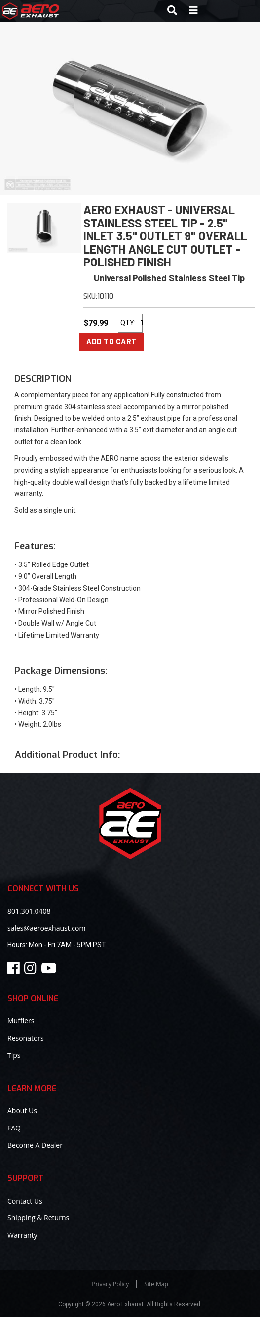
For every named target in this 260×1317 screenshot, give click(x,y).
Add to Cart (111, 341)
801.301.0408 (28, 911)
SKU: (90, 296)
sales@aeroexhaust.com (46, 928)
